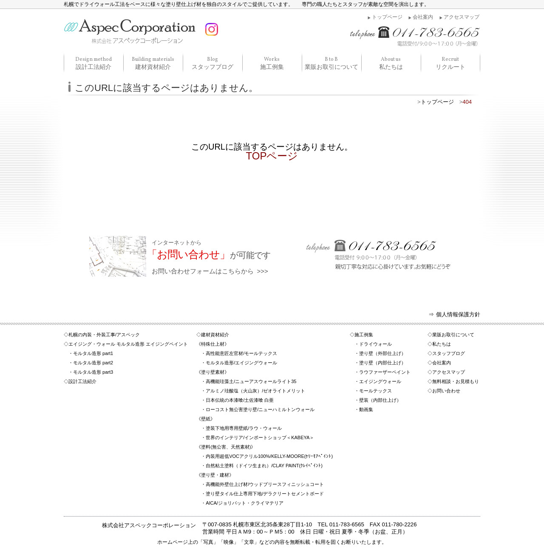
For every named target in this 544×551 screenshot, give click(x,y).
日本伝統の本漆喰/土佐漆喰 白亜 (240, 400)
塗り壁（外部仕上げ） (382, 353)
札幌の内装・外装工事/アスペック (104, 334)
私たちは (391, 63)
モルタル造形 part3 (93, 372)
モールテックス (375, 390)
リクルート (450, 63)
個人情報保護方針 (458, 314)
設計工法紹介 (93, 63)
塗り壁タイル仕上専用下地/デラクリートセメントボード (265, 493)
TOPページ (272, 156)
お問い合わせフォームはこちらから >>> (301, 257)
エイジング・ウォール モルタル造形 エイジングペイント (128, 344)
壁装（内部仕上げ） (380, 400)
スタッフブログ (212, 63)
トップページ (387, 17)
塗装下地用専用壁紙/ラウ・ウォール (244, 428)
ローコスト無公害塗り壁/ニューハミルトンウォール (260, 409)
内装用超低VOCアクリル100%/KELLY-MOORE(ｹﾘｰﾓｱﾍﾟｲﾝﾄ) (269, 456)
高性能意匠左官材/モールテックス (241, 353)
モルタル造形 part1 (93, 353)
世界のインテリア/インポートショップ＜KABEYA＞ (260, 437)
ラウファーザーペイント (385, 372)
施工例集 (272, 63)
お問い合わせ (446, 390)
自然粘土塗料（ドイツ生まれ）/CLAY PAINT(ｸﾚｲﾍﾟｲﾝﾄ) (264, 465)
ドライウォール (375, 344)
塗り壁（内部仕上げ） (382, 362)
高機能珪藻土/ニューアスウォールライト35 (251, 381)
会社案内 (423, 17)
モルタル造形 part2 (93, 362)
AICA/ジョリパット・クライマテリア (244, 503)
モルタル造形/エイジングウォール (241, 362)
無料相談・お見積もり (455, 381)
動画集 (366, 409)
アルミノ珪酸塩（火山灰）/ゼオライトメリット (255, 390)
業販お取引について (331, 63)
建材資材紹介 (153, 63)
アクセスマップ (461, 17)
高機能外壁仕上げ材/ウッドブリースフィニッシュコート (265, 484)
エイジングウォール (380, 381)
